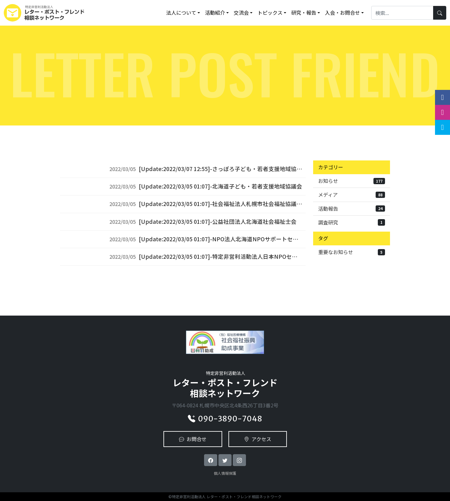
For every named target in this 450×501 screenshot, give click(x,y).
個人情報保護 (225, 473)
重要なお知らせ (351, 252)
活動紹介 (215, 12)
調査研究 (351, 222)
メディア (351, 194)
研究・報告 (303, 12)
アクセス (257, 439)
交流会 (241, 12)
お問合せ (193, 439)
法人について (181, 12)
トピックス (270, 12)
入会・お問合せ (342, 12)
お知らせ (351, 180)
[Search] (402, 12)
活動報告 (351, 208)
